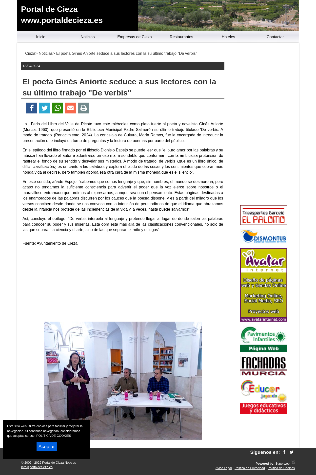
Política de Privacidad (250, 468)
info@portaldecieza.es (37, 467)
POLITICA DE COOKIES (53, 436)
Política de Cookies (281, 468)
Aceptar (47, 446)
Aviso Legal (224, 468)
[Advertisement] (123, 284)
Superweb (282, 463)
